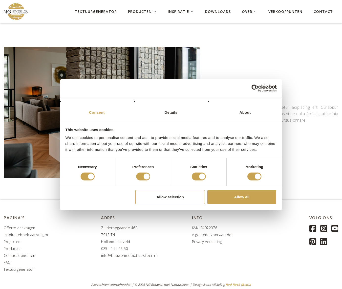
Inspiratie (181, 11)
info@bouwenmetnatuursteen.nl (129, 255)
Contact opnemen (19, 255)
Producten (142, 11)
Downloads (218, 11)
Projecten (12, 241)
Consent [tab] (97, 112)
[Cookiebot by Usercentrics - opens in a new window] (255, 88)
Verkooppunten (285, 11)
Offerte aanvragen (19, 227)
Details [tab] (171, 112)
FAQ (7, 262)
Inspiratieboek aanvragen (26, 234)
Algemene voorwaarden (213, 234)
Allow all (242, 197)
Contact (323, 11)
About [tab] (245, 112)
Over (249, 11)
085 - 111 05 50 (114, 248)
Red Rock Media (238, 284)
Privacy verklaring (207, 241)
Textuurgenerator (96, 11)
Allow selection (170, 197)
